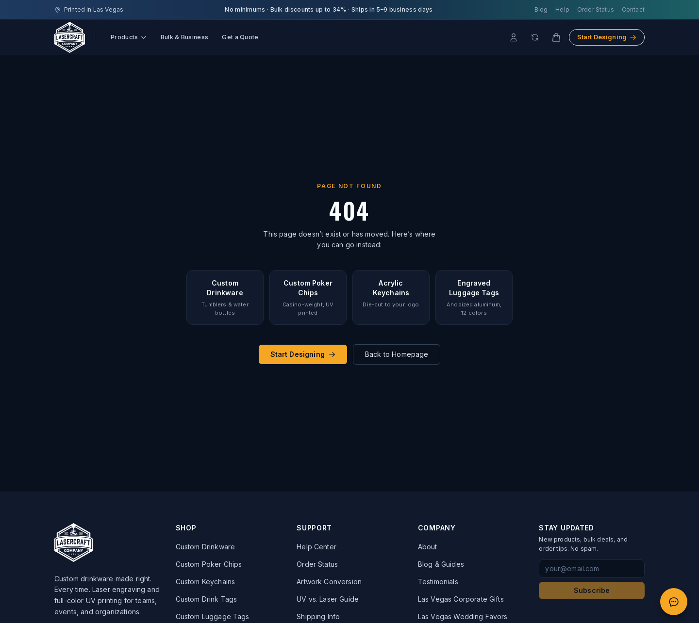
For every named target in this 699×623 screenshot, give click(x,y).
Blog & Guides (441, 564)
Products (129, 37)
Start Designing (606, 37)
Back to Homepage (397, 354)
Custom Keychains (205, 581)
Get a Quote (240, 37)
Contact (633, 9)
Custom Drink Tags (206, 599)
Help (562, 9)
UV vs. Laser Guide (328, 599)
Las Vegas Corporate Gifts (461, 599)
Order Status (595, 9)
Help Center (316, 547)
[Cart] (556, 37)
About (427, 547)
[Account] (513, 37)
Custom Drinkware (205, 547)
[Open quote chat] (673, 601)
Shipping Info (318, 616)
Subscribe (592, 590)
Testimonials (438, 581)
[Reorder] (535, 37)
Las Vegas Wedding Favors (463, 616)
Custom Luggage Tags (213, 616)
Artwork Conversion (329, 581)
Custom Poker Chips (209, 564)
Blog (541, 9)
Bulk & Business (185, 37)
